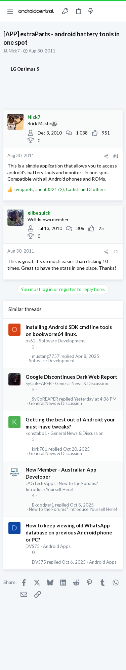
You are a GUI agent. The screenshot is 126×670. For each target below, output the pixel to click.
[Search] (117, 11)
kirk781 (39, 449)
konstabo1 (36, 433)
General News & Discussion (81, 383)
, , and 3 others (60, 189)
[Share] (106, 156)
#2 (116, 251)
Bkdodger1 (43, 505)
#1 (116, 156)
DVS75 (33, 546)
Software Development (62, 340)
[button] (10, 11)
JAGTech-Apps (40, 483)
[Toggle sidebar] (103, 11)
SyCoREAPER (39, 383)
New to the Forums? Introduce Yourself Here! (73, 509)
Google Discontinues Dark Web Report (71, 377)
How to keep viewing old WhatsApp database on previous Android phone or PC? (69, 532)
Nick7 (14, 50)
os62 (31, 340)
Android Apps (57, 546)
